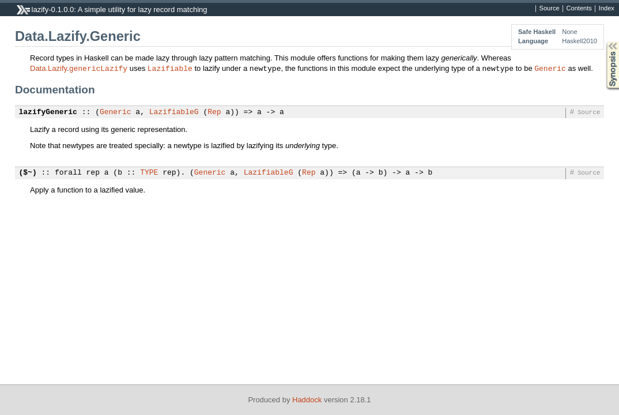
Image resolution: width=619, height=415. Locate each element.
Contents (579, 8)
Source (549, 8)
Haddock (307, 399)
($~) (28, 173)
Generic (550, 68)
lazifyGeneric (48, 112)
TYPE (149, 173)
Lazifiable (170, 68)
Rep (214, 112)
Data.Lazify (48, 68)
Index (606, 8)
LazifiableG (174, 112)
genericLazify (98, 68)
